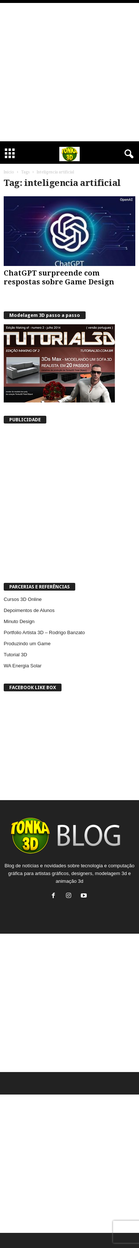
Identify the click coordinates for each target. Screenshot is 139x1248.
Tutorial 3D (15, 654)
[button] (127, 154)
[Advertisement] (69, 72)
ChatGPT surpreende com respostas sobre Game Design (59, 277)
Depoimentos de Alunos (29, 610)
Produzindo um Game (27, 643)
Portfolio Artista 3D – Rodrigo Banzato (44, 632)
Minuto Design (19, 621)
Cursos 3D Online (23, 599)
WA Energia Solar (23, 665)
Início (9, 172)
